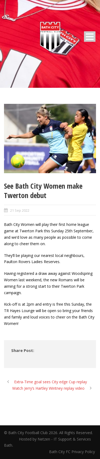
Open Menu (89, 36)
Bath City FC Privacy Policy (72, 451)
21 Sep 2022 (19, 210)
